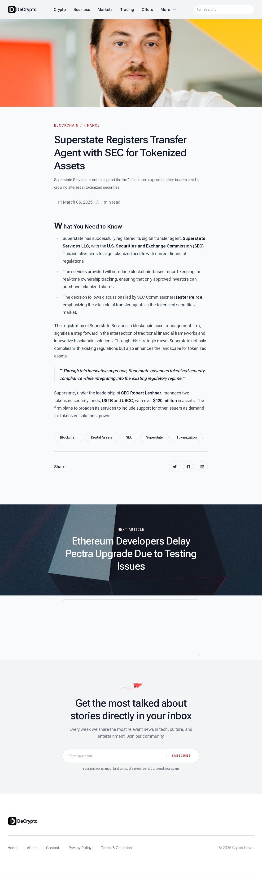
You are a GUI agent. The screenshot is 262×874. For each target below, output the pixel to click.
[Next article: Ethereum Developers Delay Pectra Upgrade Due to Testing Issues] (131, 550)
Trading (127, 9)
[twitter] (173, 466)
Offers (147, 9)
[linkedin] (202, 466)
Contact (52, 848)
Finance (91, 125)
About (32, 848)
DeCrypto (26, 9)
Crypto (60, 9)
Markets (105, 9)
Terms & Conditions (117, 848)
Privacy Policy (80, 848)
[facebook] (188, 466)
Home (12, 848)
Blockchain (66, 125)
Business (82, 9)
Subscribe (181, 756)
